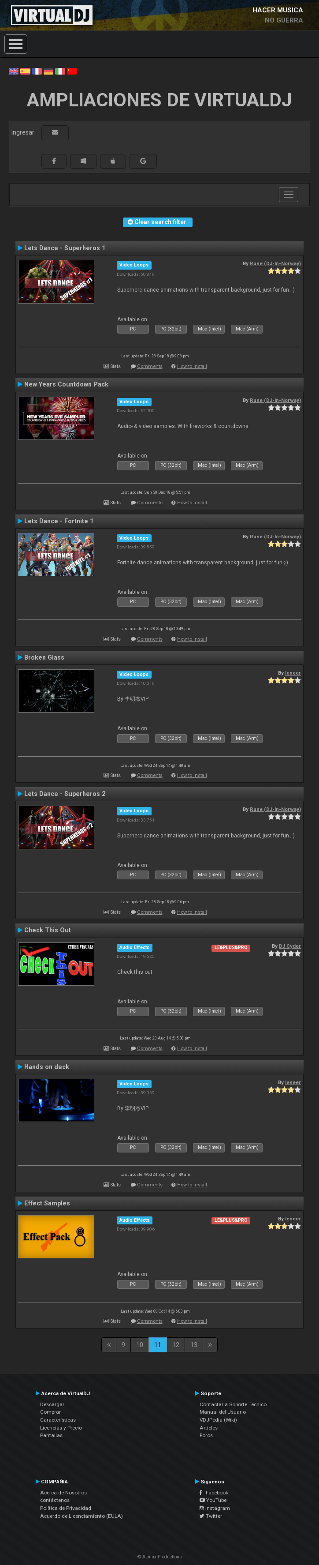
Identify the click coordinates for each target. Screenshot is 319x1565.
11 (157, 1344)
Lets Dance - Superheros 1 (64, 247)
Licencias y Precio (61, 1428)
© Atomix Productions (159, 1557)
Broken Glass (44, 657)
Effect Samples (47, 1203)
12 (175, 1344)
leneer (293, 673)
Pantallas (51, 1435)
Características (58, 1420)
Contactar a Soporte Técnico (233, 1404)
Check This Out (47, 930)
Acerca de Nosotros (63, 1493)
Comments (150, 366)
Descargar (52, 1404)
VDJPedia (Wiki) (218, 1420)
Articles (209, 1428)
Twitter (211, 1516)
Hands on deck (46, 1066)
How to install (192, 366)
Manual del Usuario (223, 1412)
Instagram (215, 1508)
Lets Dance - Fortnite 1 (58, 521)
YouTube (213, 1500)
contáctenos (55, 1500)
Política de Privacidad (65, 1508)
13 (193, 1344)
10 (139, 1344)
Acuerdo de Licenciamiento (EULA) (81, 1516)
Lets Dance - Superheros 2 (64, 793)
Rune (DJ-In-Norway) (275, 263)
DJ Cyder (290, 946)
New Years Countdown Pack (66, 384)
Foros (206, 1435)
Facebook (214, 1493)
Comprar (50, 1412)
